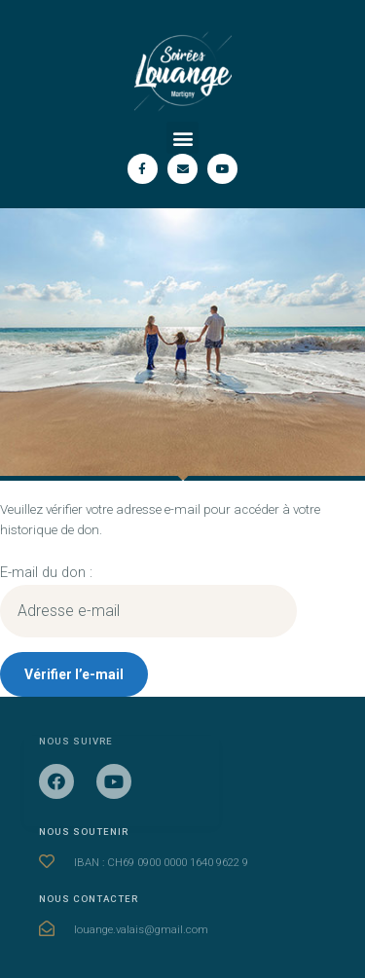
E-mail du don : (46, 572)
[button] (182, 138)
